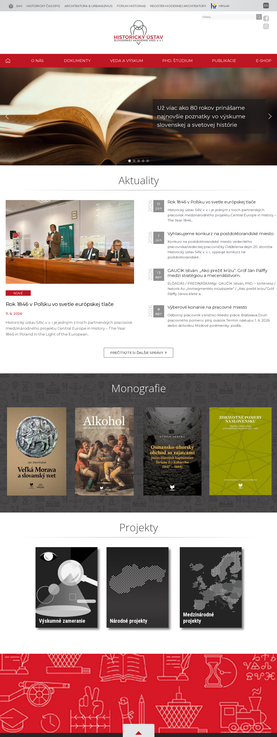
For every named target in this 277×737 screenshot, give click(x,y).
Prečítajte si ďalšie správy (138, 352)
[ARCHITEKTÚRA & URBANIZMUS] (87, 5)
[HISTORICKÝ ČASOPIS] (42, 5)
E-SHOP (263, 60)
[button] (138, 116)
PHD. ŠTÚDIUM (177, 60)
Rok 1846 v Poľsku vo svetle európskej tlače (60, 304)
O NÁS (37, 60)
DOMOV (13, 60)
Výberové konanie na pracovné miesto (207, 307)
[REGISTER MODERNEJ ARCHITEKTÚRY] (177, 5)
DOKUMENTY (77, 60)
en (266, 5)
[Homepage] (138, 33)
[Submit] (259, 17)
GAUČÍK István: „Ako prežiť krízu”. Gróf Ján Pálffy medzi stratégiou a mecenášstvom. (217, 273)
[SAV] (15, 5)
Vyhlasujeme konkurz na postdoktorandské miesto (221, 233)
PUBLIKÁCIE (224, 60)
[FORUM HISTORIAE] (130, 5)
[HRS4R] (219, 5)
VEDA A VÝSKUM (126, 60)
